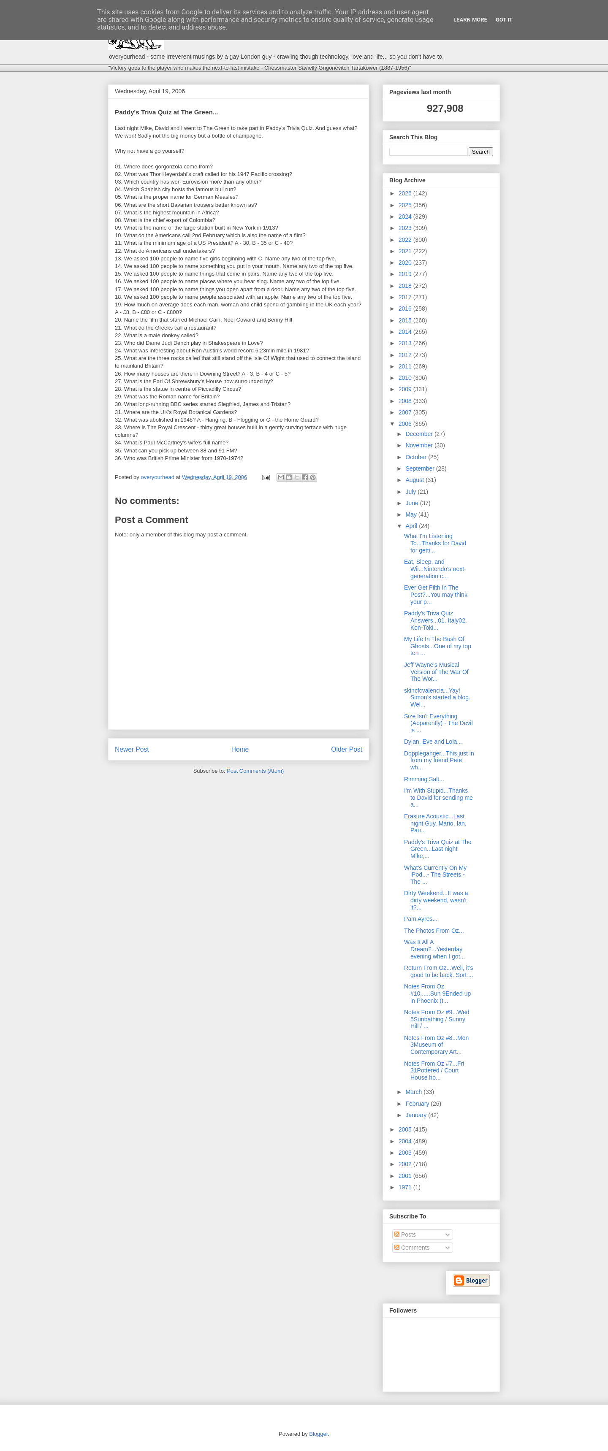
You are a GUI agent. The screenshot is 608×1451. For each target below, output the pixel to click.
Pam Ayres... (420, 918)
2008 (406, 401)
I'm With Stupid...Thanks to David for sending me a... (438, 797)
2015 (406, 320)
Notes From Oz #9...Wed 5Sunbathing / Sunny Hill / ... (437, 1019)
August (415, 479)
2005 (406, 1129)
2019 (406, 274)
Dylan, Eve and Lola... (433, 741)
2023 (406, 228)
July (411, 491)
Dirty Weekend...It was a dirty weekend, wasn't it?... (436, 900)
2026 (406, 193)
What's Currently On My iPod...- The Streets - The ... (435, 874)
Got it (504, 19)
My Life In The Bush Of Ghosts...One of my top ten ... (437, 646)
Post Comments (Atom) (255, 771)
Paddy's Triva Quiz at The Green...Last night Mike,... (438, 849)
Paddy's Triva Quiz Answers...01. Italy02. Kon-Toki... (435, 620)
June (412, 503)
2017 (406, 297)
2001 (406, 1175)
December (419, 433)
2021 (406, 251)
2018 (406, 285)
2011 (406, 366)
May (411, 514)
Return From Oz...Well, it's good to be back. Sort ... (438, 971)
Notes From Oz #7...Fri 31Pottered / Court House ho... (434, 1070)
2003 (406, 1152)
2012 (406, 355)
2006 (406, 423)
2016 (406, 308)
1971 (406, 1187)
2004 (406, 1141)
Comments (412, 1247)
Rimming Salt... (424, 779)
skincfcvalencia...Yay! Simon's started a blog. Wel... (437, 697)
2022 (406, 239)
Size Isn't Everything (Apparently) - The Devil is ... (438, 723)
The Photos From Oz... (434, 930)
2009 (406, 389)
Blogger (318, 1434)
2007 (406, 412)
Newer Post (132, 749)
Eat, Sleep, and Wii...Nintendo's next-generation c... (435, 568)
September (420, 468)
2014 (406, 331)
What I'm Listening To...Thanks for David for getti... (435, 543)
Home (240, 749)
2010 (406, 377)
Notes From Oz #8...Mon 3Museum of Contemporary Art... (436, 1045)
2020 (406, 262)
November (419, 445)
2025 (406, 205)
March (414, 1091)
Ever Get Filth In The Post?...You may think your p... (435, 594)
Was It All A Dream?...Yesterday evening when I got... (434, 949)
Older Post (346, 749)
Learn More (470, 19)
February (418, 1103)
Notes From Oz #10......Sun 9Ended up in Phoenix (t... (437, 993)
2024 (406, 216)
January (416, 1115)
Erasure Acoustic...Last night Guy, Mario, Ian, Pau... (435, 823)
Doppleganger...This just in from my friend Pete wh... (439, 760)
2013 (406, 343)
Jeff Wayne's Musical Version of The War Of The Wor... (436, 671)
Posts (405, 1234)
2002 (406, 1164)
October (416, 457)
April (412, 525)
